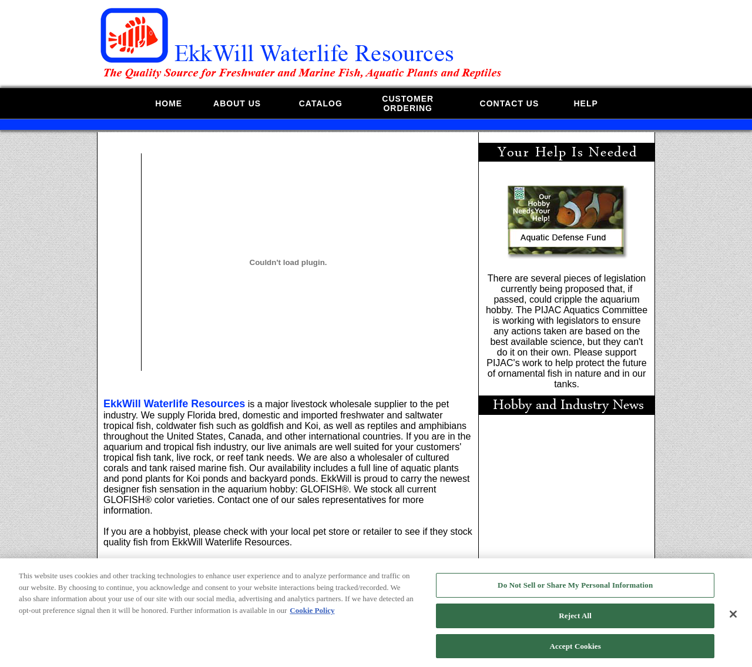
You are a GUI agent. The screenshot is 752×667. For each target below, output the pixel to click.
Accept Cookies (575, 649)
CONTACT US (509, 103)
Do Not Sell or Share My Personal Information (575, 589)
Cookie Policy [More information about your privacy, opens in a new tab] (312, 613)
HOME (168, 103)
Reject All (575, 619)
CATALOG (321, 103)
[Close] (733, 618)
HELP (585, 103)
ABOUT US (237, 103)
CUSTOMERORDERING (408, 103)
